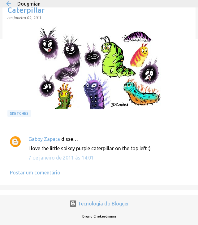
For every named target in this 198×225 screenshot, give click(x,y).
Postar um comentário (35, 172)
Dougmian (29, 4)
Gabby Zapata (44, 139)
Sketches (19, 113)
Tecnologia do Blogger (99, 203)
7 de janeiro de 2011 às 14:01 (61, 157)
